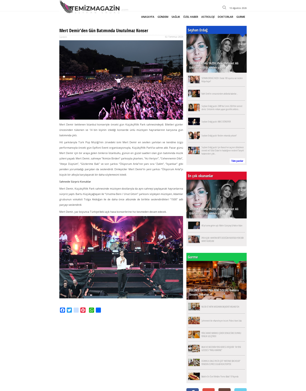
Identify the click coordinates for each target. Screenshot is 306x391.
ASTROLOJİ (208, 17)
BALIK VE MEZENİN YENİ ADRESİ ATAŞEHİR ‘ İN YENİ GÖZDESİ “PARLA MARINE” (221, 348)
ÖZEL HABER (190, 17)
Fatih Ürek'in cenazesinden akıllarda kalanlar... (219, 93)
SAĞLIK (175, 17)
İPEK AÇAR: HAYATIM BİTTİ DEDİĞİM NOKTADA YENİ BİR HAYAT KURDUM (222, 239)
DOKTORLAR (225, 17)
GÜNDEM (163, 17)
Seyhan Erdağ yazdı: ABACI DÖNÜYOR (216, 121)
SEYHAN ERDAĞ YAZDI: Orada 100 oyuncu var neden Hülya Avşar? (222, 79)
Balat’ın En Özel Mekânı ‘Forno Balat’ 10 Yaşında (219, 376)
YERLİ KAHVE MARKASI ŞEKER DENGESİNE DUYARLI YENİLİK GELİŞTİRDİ (221, 334)
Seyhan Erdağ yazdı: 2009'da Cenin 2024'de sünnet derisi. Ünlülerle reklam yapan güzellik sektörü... (221, 107)
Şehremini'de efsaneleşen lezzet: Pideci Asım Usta (221, 320)
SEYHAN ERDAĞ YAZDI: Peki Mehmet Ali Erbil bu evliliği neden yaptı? (213, 65)
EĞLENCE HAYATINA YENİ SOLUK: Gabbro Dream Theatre (214, 292)
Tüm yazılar (237, 161)
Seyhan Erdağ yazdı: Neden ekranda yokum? (219, 135)
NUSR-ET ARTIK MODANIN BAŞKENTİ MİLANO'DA (220, 306)
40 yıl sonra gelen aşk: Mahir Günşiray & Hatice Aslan (221, 225)
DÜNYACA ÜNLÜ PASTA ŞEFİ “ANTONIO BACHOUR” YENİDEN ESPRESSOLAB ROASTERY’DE (220, 362)
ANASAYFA (147, 17)
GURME (240, 17)
